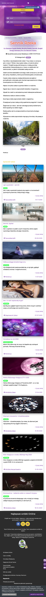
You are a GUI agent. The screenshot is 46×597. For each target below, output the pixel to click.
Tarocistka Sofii (10, 200)
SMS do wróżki (7, 572)
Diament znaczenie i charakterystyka (16, 416)
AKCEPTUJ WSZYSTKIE (36, 594)
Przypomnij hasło (19, 25)
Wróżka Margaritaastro (13, 469)
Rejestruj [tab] (23, 12)
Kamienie (6, 419)
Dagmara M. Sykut (11, 315)
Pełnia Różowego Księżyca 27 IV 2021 (16, 377)
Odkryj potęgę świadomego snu (14, 262)
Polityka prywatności (9, 581)
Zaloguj (36, 26)
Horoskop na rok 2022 (10, 339)
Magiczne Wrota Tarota (9, 562)
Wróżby (24, 529)
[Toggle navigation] (42, 3)
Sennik (5, 188)
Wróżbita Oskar (10, 392)
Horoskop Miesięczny (9, 559)
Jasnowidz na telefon (8, 567)
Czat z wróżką (7, 555)
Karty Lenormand (16, 529)
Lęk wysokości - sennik (11, 185)
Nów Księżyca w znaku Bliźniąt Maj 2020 (17, 455)
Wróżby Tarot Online (8, 3)
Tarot (27, 529)
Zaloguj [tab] (23, 10)
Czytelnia (6, 265)
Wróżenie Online (7, 552)
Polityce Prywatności (9, 591)
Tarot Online (7, 529)
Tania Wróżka (6, 565)
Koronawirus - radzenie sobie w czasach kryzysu (20, 493)
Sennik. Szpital (8, 223)
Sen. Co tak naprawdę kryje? (13, 300)
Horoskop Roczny (8, 342)
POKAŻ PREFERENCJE (9, 594)
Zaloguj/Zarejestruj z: (32, 7)
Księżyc (5, 380)
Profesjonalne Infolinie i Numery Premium (14, 575)
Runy (4, 568)
